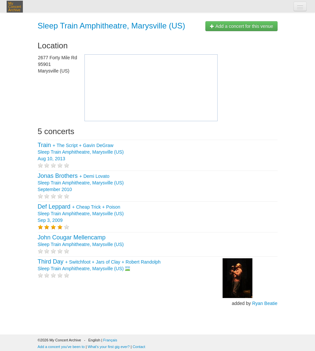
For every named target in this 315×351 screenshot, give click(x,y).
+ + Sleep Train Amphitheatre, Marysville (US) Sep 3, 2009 (81, 213)
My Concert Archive (14, 6)
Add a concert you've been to (61, 347)
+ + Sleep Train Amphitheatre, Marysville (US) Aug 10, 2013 (81, 152)
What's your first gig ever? (109, 347)
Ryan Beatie (264, 303)
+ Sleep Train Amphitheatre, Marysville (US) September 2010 (81, 183)
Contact (138, 347)
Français (110, 340)
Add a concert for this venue (241, 26)
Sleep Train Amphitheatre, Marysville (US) (111, 25)
